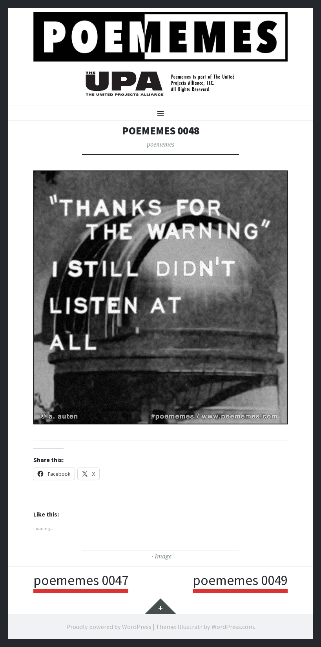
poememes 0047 (80, 580)
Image (163, 556)
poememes (161, 144)
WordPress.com (233, 627)
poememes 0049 (240, 580)
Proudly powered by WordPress (108, 627)
